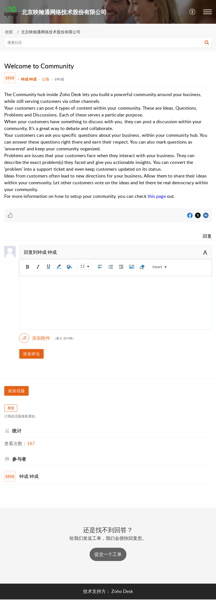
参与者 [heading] (19, 459)
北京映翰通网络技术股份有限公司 (51, 31)
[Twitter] (198, 215)
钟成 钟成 (29, 79)
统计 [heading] (17, 431)
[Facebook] (190, 215)
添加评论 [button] (31, 353)
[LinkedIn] (206, 215)
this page (157, 196)
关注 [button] (10, 408)
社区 (9, 31)
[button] (192, 11)
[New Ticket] (108, 554)
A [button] (205, 252)
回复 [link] (207, 236)
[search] (108, 42)
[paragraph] (108, 145)
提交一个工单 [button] (108, 554)
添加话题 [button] (16, 390)
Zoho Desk (122, 591)
